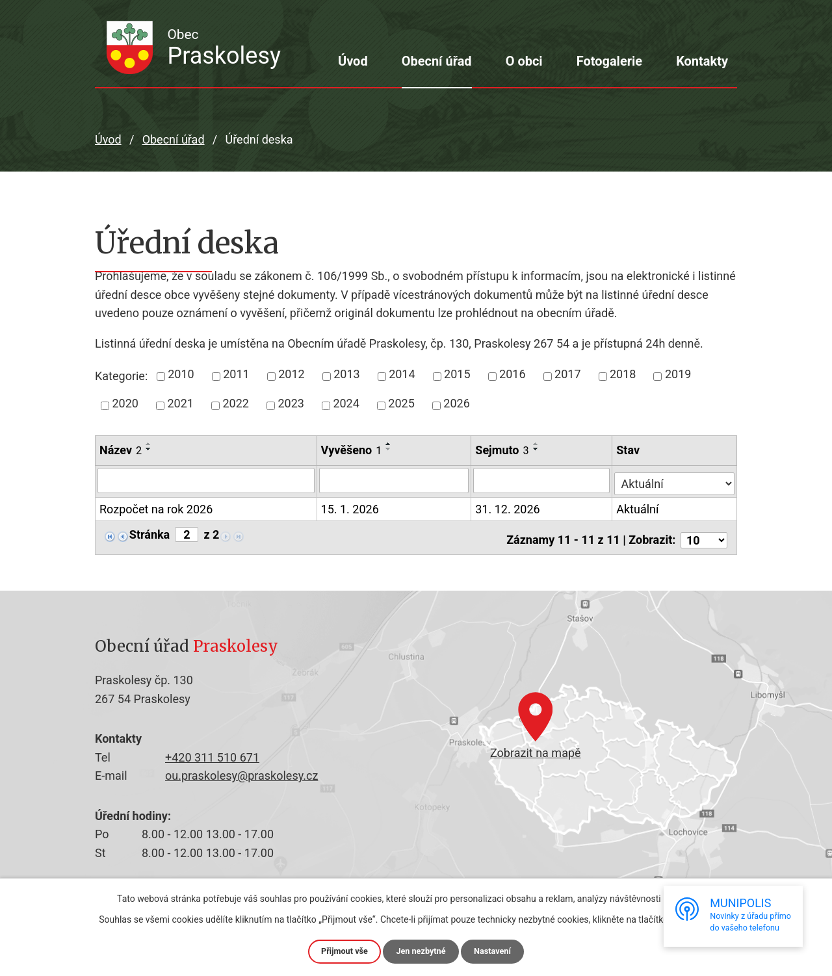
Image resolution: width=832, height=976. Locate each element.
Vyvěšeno (351, 450)
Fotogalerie (609, 61)
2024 (346, 403)
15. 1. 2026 (350, 506)
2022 (235, 403)
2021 (180, 403)
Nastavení (497, 950)
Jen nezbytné (421, 950)
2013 (346, 374)
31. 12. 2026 (508, 506)
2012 (291, 374)
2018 (623, 374)
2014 (402, 374)
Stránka (149, 532)
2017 (567, 374)
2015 (457, 374)
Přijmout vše (339, 950)
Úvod (353, 61)
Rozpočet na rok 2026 (156, 507)
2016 (512, 374)
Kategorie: (121, 376)
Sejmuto (503, 450)
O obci (524, 61)
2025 (401, 403)
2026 (456, 403)
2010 (181, 374)
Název (120, 450)
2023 (291, 403)
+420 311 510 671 (212, 753)
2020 (125, 403)
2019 (678, 374)
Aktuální (639, 506)
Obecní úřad (437, 61)
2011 (236, 374)
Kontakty (702, 61)
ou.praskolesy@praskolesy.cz (241, 771)
